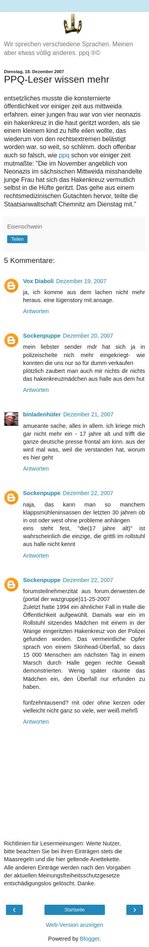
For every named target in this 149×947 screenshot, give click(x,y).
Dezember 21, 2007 (88, 414)
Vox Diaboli (38, 281)
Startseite (74, 910)
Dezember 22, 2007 (88, 493)
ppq (64, 155)
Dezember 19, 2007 (81, 281)
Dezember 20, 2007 (88, 336)
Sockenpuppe (41, 336)
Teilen (17, 239)
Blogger (89, 939)
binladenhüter (42, 414)
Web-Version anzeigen (74, 925)
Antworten (36, 311)
